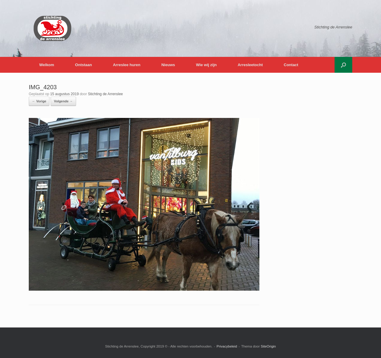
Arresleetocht (250, 65)
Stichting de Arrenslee (105, 94)
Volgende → (63, 101)
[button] (343, 65)
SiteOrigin (268, 346)
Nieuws (168, 65)
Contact (291, 65)
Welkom (46, 65)
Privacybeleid (227, 346)
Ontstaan (83, 65)
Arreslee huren (126, 65)
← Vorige (39, 101)
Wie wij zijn (206, 65)
